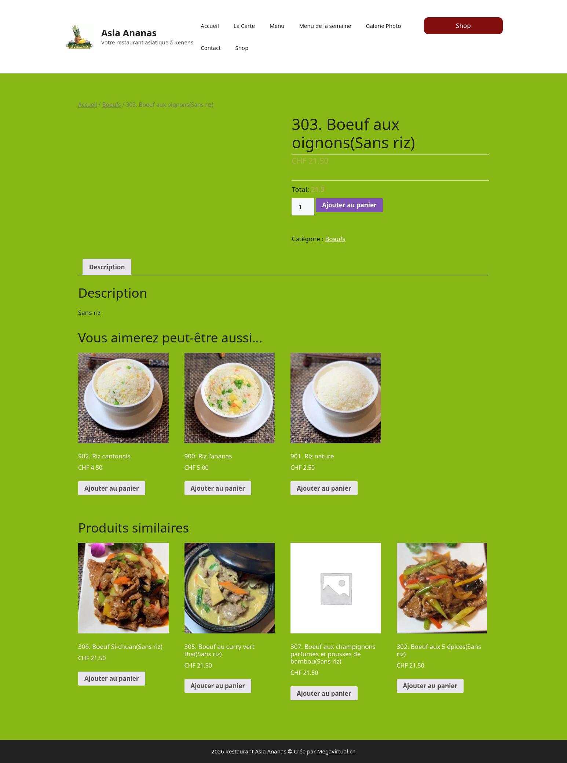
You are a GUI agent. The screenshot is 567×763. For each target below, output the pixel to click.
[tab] (107, 267)
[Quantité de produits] (303, 207)
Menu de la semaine (325, 25)
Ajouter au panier (349, 205)
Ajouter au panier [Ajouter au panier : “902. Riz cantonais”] (111, 488)
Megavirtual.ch (336, 751)
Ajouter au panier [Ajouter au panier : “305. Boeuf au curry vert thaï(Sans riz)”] (218, 686)
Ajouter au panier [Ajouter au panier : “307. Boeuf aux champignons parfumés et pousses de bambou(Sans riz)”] (324, 693)
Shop (242, 47)
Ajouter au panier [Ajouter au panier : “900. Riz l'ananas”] (218, 488)
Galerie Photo (383, 25)
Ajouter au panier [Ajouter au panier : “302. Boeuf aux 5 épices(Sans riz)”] (430, 686)
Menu (277, 25)
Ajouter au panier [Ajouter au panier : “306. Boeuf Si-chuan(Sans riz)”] (111, 678)
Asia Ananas (129, 32)
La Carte (244, 25)
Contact (210, 47)
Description (107, 267)
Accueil (210, 25)
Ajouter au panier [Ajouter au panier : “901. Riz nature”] (324, 488)
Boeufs (111, 105)
